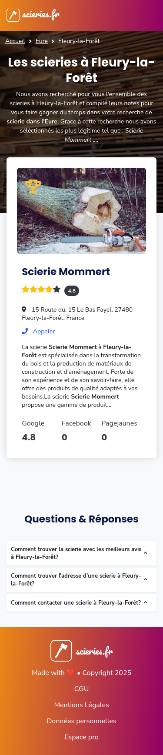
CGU (81, 689)
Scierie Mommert (66, 272)
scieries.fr (33, 13)
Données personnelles (81, 721)
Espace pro (81, 737)
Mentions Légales (81, 705)
